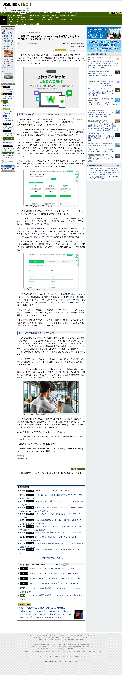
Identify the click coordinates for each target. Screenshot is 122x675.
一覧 (52, 50)
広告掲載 (82, 656)
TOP (26, 635)
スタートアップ (79, 13)
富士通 (10, 17)
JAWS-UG (46, 639)
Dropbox (44, 21)
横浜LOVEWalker (44, 651)
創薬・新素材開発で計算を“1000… (8, 156)
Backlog (57, 22)
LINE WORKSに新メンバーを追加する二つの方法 (53, 491)
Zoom (77, 22)
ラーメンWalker (24, 651)
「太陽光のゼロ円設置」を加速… (8, 127)
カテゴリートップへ (78, 469)
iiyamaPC (23, 17)
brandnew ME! (37, 24)
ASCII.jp (10, 4)
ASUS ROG (23, 19)
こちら (54, 451)
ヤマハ (70, 22)
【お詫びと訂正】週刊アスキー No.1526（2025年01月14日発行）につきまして (104, 178)
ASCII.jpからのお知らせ (94, 165)
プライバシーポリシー (54, 656)
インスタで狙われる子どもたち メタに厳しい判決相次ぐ (42, 608)
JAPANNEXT (23, 24)
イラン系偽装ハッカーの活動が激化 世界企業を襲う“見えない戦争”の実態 (49, 614)
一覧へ (118, 165)
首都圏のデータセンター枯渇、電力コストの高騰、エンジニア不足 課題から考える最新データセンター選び (7, 65)
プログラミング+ (55, 15)
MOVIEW (77, 43)
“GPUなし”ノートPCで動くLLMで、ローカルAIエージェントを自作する (101, 84)
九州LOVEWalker (75, 651)
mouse (17, 17)
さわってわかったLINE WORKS (30, 32)
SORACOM (54, 644)
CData (50, 22)
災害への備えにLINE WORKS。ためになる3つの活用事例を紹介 (58, 533)
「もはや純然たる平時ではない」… (8, 97)
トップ (3, 13)
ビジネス (16, 13)
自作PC (57, 13)
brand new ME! (72, 642)
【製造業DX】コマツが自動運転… (8, 119)
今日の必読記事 (41, 649)
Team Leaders (62, 646)
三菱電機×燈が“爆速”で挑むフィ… (8, 134)
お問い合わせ (74, 656)
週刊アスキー (36, 15)
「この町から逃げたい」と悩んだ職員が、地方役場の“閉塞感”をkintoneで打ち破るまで (100, 93)
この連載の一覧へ (51, 558)
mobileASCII (67, 649)
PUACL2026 (73, 15)
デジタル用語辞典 (58, 649)
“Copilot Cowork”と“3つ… (8, 142)
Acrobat (17, 22)
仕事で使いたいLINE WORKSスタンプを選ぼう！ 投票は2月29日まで (56, 583)
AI (7, 13)
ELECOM (10, 19)
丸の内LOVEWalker (86, 651)
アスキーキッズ (5, 15)
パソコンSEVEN (37, 17)
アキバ (67, 13)
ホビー (52, 13)
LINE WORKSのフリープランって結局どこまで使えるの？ (51, 569)
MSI (44, 17)
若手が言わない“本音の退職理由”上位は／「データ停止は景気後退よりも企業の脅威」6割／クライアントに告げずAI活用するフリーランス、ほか (104, 64)
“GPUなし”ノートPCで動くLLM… (8, 105)
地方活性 (66, 15)
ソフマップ (30, 24)
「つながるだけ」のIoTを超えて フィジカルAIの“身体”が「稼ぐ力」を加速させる (103, 105)
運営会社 (65, 656)
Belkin (70, 19)
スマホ (72, 13)
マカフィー (10, 24)
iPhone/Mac (38, 13)
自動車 (46, 13)
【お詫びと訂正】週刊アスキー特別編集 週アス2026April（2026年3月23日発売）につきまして (103, 169)
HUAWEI (57, 19)
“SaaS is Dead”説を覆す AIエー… (8, 149)
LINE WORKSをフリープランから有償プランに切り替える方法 (53, 573)
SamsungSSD (35, 19)
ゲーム (86, 13)
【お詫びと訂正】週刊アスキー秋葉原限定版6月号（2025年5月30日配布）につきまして (104, 173)
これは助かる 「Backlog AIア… (8, 112)
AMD (17, 19)
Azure (30, 22)
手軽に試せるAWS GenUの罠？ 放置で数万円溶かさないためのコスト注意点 (101, 138)
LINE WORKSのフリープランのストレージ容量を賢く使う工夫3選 (54, 578)
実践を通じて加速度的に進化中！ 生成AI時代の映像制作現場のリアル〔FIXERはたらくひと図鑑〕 (101, 115)
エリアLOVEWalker (34, 651)
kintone (24, 22)
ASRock (43, 19)
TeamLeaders (45, 15)
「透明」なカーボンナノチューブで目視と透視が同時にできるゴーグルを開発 (100, 159)
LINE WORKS (23, 458)
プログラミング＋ (71, 646)
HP (57, 17)
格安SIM (12, 15)
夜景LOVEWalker (65, 651)
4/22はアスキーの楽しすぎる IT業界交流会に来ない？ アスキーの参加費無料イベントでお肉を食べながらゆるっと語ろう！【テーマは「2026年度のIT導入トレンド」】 (104, 127)
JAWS (10, 22)
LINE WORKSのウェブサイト (42, 228)
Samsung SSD (36, 644)
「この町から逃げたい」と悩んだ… (8, 90)
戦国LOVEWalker (96, 651)
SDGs (62, 15)
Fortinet (64, 22)
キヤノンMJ (17, 24)
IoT (11, 13)
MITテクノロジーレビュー (78, 649)
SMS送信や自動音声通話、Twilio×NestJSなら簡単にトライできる (101, 75)
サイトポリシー (40, 656)
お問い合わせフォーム (28, 437)
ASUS (50, 17)
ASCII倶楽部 (115, 13)
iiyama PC (58, 637)
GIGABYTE (30, 19)
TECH (25, 4)
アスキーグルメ (28, 15)
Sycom (30, 17)
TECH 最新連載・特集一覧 (97, 54)
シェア (38, 49)
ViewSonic (64, 19)
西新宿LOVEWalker (55, 651)
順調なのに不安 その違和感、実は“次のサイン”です (40, 617)
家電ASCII (19, 15)
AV (63, 13)
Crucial (50, 19)
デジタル (29, 13)
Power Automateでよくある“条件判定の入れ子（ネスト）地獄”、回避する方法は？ (103, 150)
